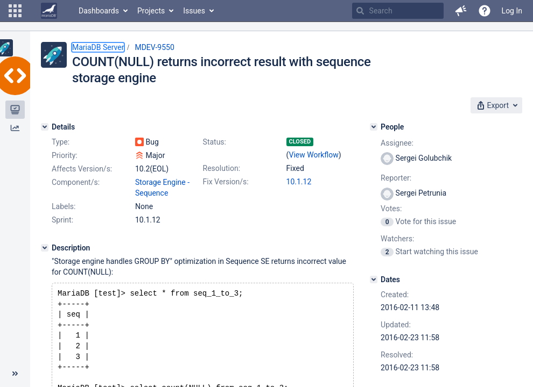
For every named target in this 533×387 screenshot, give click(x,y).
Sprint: (62, 220)
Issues (194, 10)
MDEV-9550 (154, 47)
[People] (373, 127)
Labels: (63, 206)
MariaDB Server (98, 47)
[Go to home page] (49, 11)
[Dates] (373, 279)
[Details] (44, 127)
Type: (60, 142)
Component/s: (76, 182)
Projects (151, 10)
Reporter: (396, 178)
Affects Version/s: (82, 168)
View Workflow (314, 154)
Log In (512, 10)
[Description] (44, 248)
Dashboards (99, 10)
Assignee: (397, 143)
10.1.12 (299, 181)
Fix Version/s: (226, 181)
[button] (15, 11)
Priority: (65, 155)
